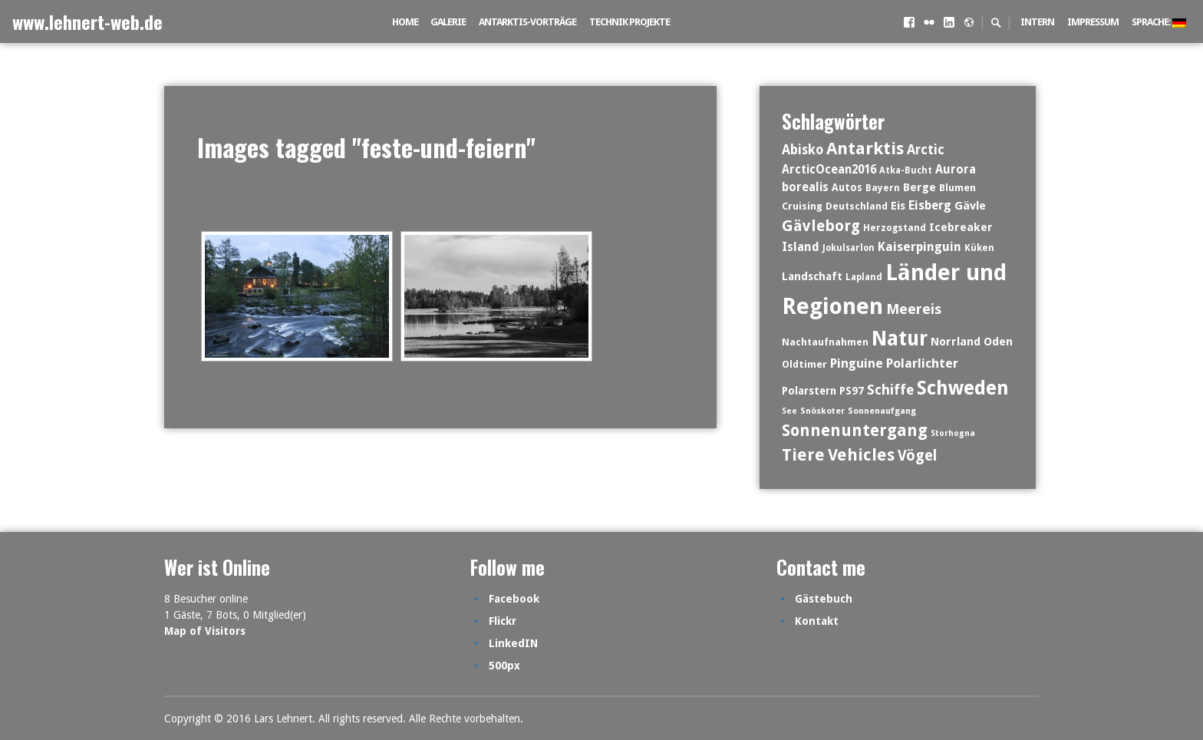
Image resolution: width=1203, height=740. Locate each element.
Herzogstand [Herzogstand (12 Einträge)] (894, 228)
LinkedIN (513, 643)
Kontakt (817, 621)
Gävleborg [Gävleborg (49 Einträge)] (821, 226)
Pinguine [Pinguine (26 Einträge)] (856, 363)
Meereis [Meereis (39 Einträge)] (913, 309)
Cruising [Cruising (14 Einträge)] (802, 206)
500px (504, 665)
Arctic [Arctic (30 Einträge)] (925, 149)
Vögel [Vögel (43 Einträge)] (917, 455)
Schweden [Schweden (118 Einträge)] (963, 388)
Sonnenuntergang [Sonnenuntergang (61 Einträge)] (855, 430)
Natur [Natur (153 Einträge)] (900, 338)
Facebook (514, 599)
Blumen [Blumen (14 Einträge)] (957, 187)
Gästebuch (823, 599)
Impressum (1093, 22)
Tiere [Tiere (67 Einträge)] (803, 454)
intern (1037, 22)
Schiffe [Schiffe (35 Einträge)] (890, 390)
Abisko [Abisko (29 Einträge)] (802, 149)
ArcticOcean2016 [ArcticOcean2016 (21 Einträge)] (829, 170)
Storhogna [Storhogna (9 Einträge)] (953, 433)
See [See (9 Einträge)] (789, 411)
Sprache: (1159, 22)
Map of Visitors (205, 631)
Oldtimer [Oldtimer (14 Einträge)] (804, 364)
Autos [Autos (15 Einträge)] (847, 187)
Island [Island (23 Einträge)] (800, 247)
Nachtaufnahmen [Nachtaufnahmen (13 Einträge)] (825, 342)
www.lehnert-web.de (87, 21)
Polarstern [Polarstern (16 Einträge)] (809, 391)
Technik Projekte (629, 22)
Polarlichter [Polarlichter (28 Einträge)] (922, 363)
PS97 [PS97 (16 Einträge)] (851, 391)
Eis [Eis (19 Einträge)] (898, 206)
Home (405, 22)
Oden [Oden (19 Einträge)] (998, 342)
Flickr (502, 621)
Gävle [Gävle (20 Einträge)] (970, 206)
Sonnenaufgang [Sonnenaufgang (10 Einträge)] (882, 411)
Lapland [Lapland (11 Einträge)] (863, 277)
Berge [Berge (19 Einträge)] (919, 187)
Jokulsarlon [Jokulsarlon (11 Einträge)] (848, 248)
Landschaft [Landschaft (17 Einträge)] (812, 276)
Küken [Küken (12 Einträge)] (979, 248)
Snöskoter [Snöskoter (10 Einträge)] (822, 411)
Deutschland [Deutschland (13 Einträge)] (857, 206)
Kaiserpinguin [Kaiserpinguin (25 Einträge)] (919, 247)
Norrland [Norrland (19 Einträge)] (956, 342)
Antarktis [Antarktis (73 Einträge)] (865, 148)
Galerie (448, 22)
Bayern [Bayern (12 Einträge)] (882, 188)
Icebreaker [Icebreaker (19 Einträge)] (961, 227)
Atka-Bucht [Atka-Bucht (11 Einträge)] (905, 170)
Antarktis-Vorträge (527, 22)
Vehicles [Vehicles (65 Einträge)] (861, 454)
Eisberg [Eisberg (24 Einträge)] (929, 205)
